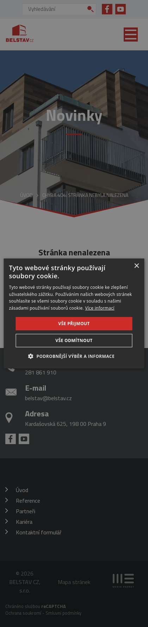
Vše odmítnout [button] (73, 340)
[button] (74, 356)
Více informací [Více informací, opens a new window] (99, 308)
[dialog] (74, 313)
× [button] (136, 266)
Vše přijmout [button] (74, 324)
